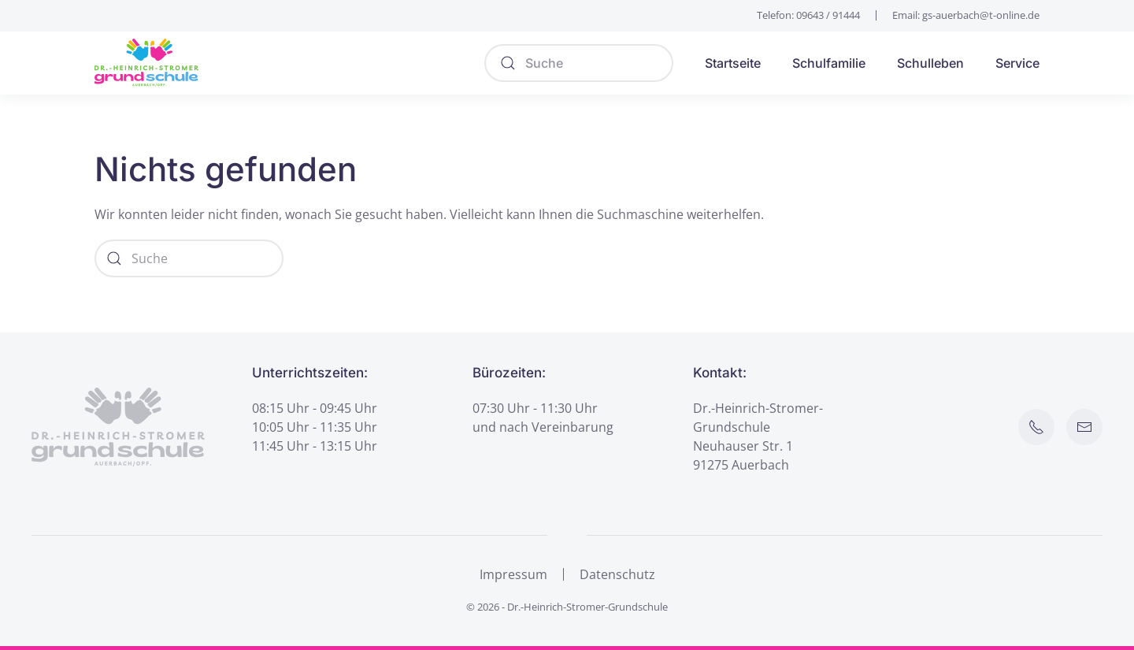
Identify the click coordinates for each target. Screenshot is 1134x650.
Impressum (513, 574)
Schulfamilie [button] (828, 63)
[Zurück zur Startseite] (146, 63)
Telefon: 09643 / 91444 (808, 15)
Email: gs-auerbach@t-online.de (966, 15)
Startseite (733, 63)
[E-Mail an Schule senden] (1084, 427)
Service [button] (1017, 63)
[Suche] (578, 63)
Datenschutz (617, 574)
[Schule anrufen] (1036, 427)
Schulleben (930, 63)
